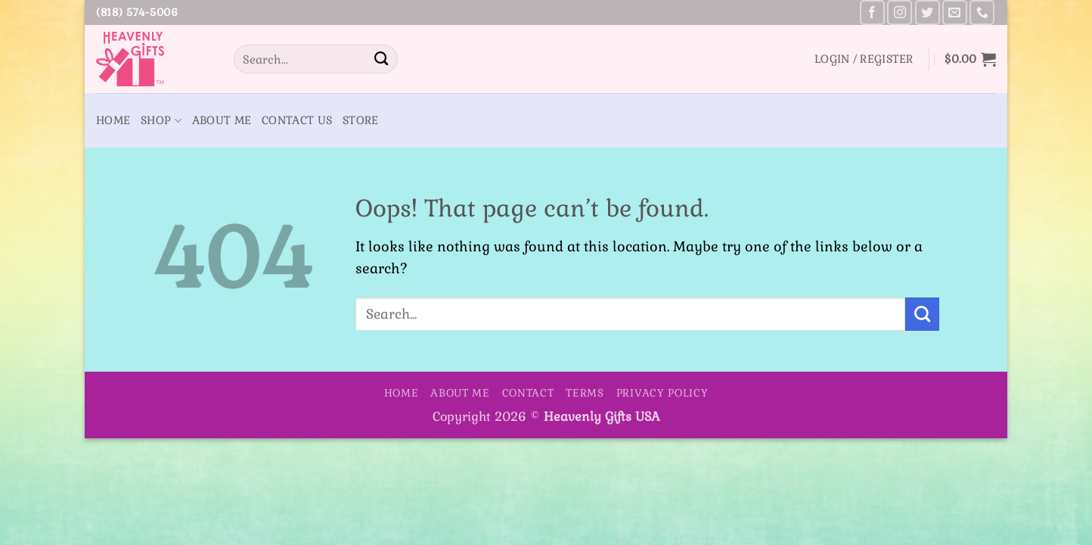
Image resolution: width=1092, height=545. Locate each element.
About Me (221, 120)
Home (113, 120)
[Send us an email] (954, 12)
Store (360, 120)
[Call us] (981, 12)
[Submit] (381, 59)
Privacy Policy (662, 393)
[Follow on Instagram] (899, 12)
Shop (161, 121)
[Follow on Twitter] (927, 12)
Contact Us (297, 120)
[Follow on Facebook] (872, 12)
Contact (528, 393)
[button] (864, 59)
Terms (585, 393)
